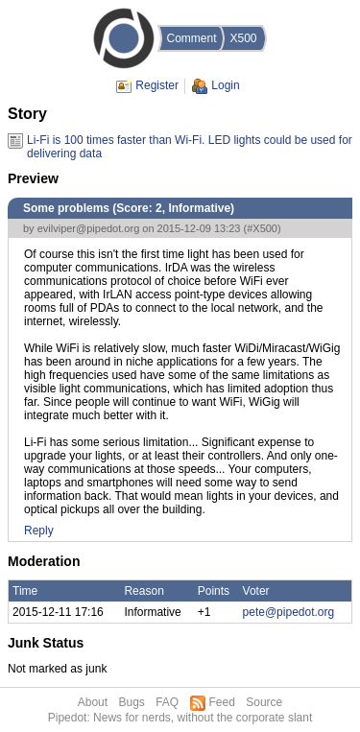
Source (264, 702)
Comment (191, 38)
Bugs (131, 702)
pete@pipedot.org (289, 612)
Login (225, 85)
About (93, 702)
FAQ (167, 702)
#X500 (262, 228)
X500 (242, 38)
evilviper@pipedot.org (88, 228)
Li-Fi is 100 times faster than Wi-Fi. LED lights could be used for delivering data (189, 141)
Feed (222, 702)
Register (157, 85)
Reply (39, 530)
